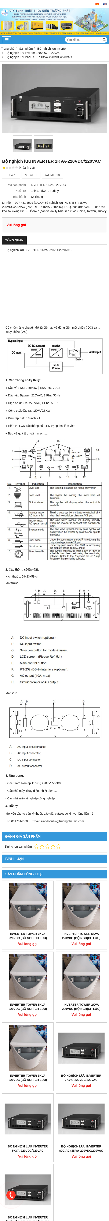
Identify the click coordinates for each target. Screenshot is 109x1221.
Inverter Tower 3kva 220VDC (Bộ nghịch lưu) (28, 1007)
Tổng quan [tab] (14, 240)
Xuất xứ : (21, 191)
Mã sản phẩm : (18, 185)
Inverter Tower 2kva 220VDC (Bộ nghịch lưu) (81, 1007)
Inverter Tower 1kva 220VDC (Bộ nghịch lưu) (28, 1078)
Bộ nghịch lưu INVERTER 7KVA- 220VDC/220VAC (81, 1078)
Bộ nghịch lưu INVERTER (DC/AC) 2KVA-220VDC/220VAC (81, 1148)
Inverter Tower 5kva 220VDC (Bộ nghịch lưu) (81, 936)
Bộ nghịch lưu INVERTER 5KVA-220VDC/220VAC (28, 1148)
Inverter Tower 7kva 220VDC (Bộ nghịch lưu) (28, 936)
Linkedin (53, 175)
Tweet (31, 175)
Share (11, 175)
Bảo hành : (20, 196)
